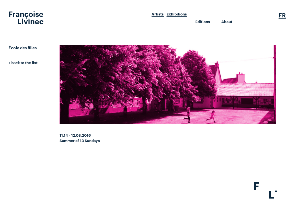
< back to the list (23, 62)
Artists (158, 14)
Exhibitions (177, 14)
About (226, 21)
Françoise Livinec (25, 17)
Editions (202, 21)
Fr (282, 15)
